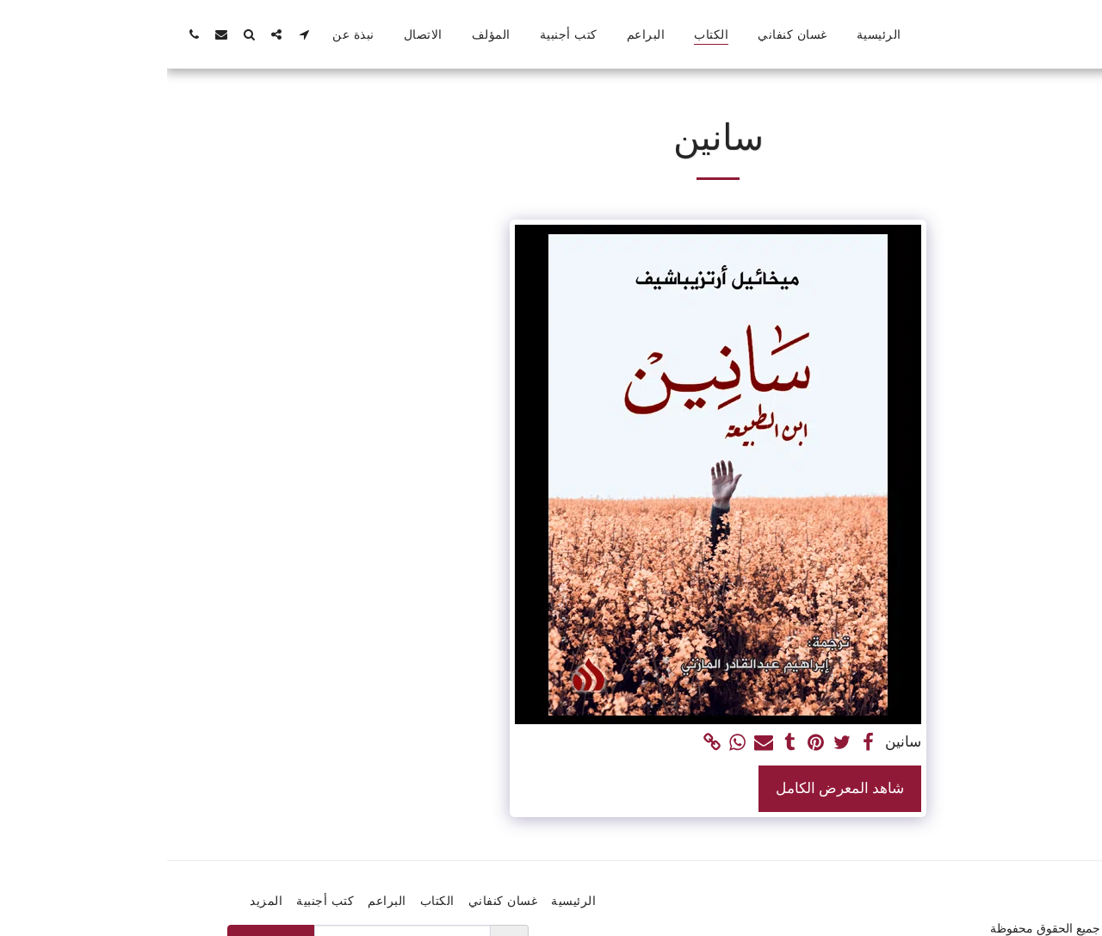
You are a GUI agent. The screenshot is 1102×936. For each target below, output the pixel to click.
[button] (137, 34)
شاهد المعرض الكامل (673, 788)
